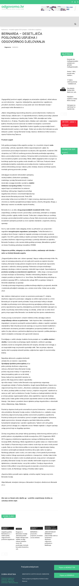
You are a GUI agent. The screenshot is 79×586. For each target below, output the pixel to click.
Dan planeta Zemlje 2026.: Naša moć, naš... (71, 88)
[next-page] (6, 548)
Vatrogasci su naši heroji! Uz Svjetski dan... (71, 103)
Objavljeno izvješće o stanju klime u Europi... (72, 96)
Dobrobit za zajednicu (34, 29)
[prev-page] (2, 548)
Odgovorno (7, 47)
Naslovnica (4, 29)
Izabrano (18, 526)
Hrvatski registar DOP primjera (18, 29)
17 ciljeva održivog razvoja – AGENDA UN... (71, 80)
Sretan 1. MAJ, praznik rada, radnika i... (71, 72)
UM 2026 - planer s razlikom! (69, 120)
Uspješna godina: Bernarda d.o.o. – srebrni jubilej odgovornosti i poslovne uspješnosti (7, 532)
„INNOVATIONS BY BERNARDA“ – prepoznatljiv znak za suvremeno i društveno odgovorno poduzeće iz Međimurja (51, 534)
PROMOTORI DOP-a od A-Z (69, 147)
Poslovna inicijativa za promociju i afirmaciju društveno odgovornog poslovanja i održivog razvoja (9, 574)
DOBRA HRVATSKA (8, 568)
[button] (75, 24)
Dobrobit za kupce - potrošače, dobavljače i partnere (50, 525)
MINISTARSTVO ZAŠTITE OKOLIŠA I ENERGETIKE (35, 568)
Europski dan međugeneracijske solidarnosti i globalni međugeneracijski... (72, 62)
